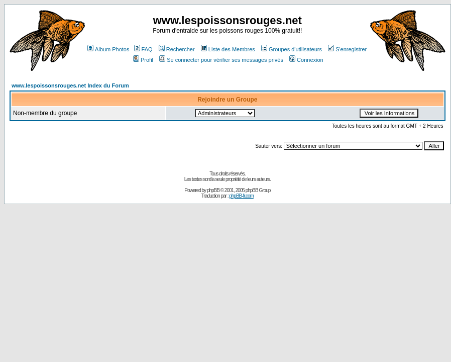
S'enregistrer (347, 49)
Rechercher (177, 49)
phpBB (213, 190)
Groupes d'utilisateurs (291, 49)
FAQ (143, 49)
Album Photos (108, 49)
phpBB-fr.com (241, 196)
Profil (143, 60)
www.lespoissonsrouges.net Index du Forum (70, 85)
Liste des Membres (228, 49)
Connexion (306, 60)
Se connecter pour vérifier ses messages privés (221, 60)
